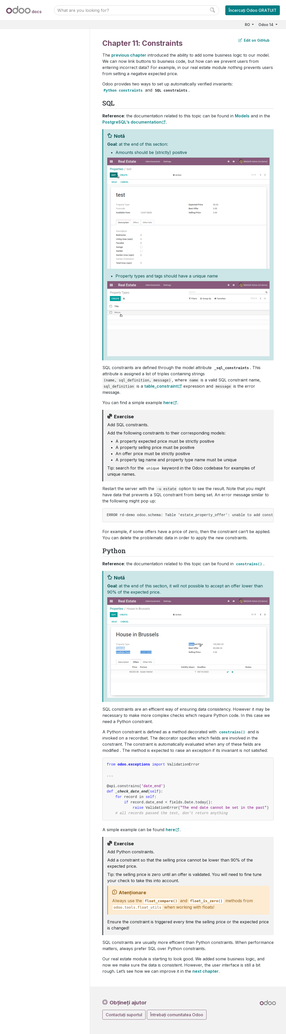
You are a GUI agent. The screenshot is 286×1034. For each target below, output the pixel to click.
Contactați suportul (124, 1014)
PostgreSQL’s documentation (132, 122)
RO (248, 24)
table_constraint (161, 386)
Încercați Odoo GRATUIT (252, 10)
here (168, 402)
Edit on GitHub (254, 40)
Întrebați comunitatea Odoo (176, 1014)
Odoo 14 (266, 24)
